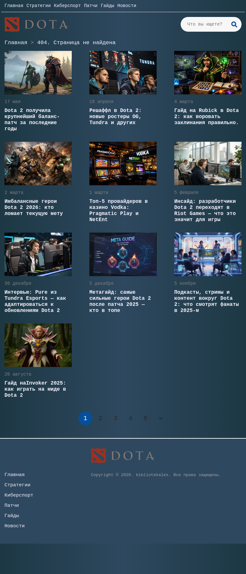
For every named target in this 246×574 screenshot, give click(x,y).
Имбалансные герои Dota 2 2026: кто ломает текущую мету (33, 208)
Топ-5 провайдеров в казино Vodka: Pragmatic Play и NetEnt (118, 211)
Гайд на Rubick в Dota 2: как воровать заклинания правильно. (206, 117)
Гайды (107, 5)
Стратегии (39, 5)
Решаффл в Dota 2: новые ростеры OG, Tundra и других (115, 117)
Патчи (90, 5)
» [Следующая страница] (160, 418)
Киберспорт (67, 5)
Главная (13, 5)
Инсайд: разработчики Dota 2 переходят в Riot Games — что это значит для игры (205, 211)
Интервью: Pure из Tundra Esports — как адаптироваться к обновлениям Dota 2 (35, 302)
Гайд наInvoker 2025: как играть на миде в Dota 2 (35, 389)
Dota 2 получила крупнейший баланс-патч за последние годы (32, 120)
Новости (126, 5)
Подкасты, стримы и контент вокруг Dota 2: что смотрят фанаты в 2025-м (206, 302)
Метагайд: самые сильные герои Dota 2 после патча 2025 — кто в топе (120, 302)
